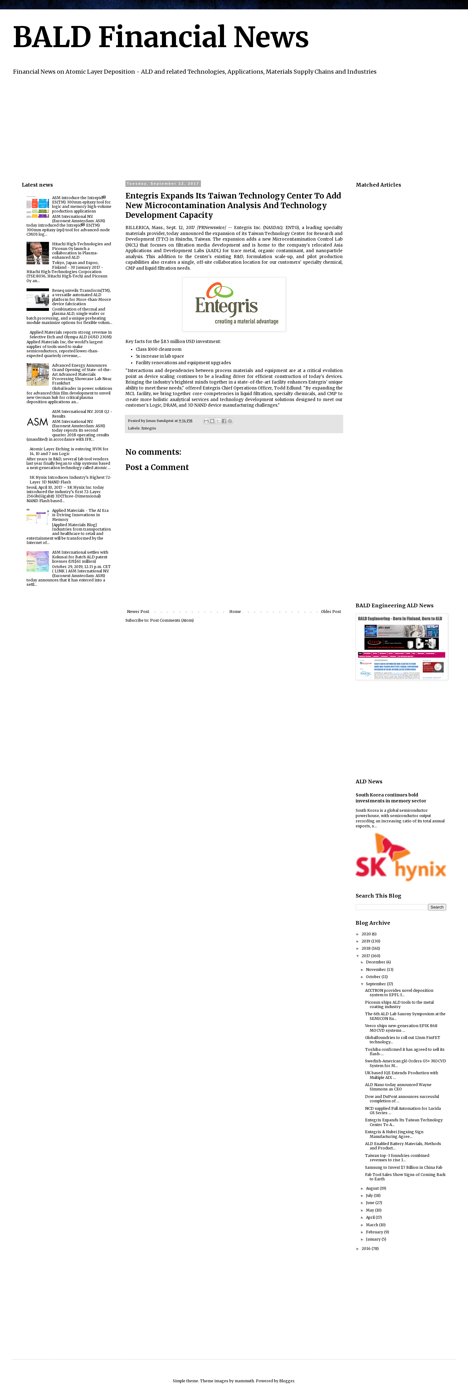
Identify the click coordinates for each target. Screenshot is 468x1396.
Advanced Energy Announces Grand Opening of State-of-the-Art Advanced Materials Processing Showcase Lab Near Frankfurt (82, 374)
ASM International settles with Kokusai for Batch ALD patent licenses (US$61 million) (80, 557)
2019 (366, 941)
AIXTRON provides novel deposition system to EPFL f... (399, 992)
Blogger (286, 1381)
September (376, 984)
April (371, 1217)
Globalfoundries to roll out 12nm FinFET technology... (402, 1039)
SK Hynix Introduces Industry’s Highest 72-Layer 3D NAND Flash (71, 479)
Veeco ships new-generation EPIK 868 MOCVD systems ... (401, 1027)
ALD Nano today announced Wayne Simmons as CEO (398, 1086)
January (374, 1239)
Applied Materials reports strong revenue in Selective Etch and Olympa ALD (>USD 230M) (71, 334)
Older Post (331, 611)
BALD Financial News (160, 37)
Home (235, 611)
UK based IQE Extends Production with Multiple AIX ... (401, 1075)
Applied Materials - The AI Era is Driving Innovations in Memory (80, 515)
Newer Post (138, 611)
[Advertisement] (209, 127)
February (375, 1232)
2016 (367, 1248)
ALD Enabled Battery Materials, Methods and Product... (403, 1145)
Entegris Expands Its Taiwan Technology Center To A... (404, 1122)
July (370, 1195)
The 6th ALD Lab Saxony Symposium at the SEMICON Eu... (405, 1016)
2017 (366, 955)
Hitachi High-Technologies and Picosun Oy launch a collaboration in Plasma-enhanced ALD (81, 251)
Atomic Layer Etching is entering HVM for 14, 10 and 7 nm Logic (69, 451)
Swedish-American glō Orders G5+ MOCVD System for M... (405, 1063)
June (370, 1202)
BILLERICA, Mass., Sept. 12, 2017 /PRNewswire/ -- (179, 227)
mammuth (244, 1381)
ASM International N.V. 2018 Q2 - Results (82, 413)
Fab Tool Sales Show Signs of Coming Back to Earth (405, 1176)
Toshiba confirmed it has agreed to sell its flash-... (405, 1051)
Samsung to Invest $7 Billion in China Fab (403, 1167)
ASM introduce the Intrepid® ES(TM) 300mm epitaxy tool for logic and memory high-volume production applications (81, 204)
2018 (367, 948)
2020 (367, 934)
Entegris (148, 428)
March (372, 1224)
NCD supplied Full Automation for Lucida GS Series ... (403, 1110)
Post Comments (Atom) (172, 620)
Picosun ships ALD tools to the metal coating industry (399, 1004)
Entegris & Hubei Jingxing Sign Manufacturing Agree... (394, 1134)
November (376, 969)
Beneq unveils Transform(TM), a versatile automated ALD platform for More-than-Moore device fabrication (81, 297)
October (374, 976)
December (376, 962)
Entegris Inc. (247, 227)
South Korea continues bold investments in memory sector (391, 798)
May (370, 1210)
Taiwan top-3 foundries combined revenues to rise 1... (397, 1157)
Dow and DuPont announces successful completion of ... (402, 1098)
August (373, 1188)
